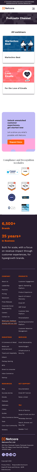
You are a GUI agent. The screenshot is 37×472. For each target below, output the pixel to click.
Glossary (5, 429)
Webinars (5, 405)
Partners (5, 289)
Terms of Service (24, 410)
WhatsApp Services (25, 418)
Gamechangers (24, 346)
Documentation (24, 389)
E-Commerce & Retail (9, 342)
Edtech (4, 357)
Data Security (6, 469)
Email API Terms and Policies (10, 467)
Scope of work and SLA (27, 414)
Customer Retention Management (25, 330)
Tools (3, 421)
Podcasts (5, 401)
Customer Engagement (26, 281)
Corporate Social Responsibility (7, 307)
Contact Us (6, 316)
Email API (22, 303)
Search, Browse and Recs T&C (25, 424)
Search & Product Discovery (25, 297)
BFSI (3, 365)
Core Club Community (9, 425)
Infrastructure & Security (24, 352)
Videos (4, 409)
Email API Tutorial (25, 393)
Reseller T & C (23, 429)
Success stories (7, 393)
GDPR (22, 467)
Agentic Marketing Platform (25, 287)
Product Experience (25, 292)
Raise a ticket (23, 397)
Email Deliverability (25, 342)
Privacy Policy (5, 465)
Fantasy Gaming (7, 361)
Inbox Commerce (7, 373)
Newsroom (5, 298)
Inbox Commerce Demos (10, 417)
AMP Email (22, 307)
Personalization (24, 318)
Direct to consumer (8, 369)
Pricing (4, 294)
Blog (3, 389)
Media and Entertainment (7, 348)
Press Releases (7, 302)
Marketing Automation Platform (26, 323)
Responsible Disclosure (20, 465)
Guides (4, 413)
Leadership (5, 285)
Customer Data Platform (24, 312)
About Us (5, 281)
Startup (4, 377)
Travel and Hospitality (9, 353)
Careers (4, 312)
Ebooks (4, 397)
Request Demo (16, 142)
